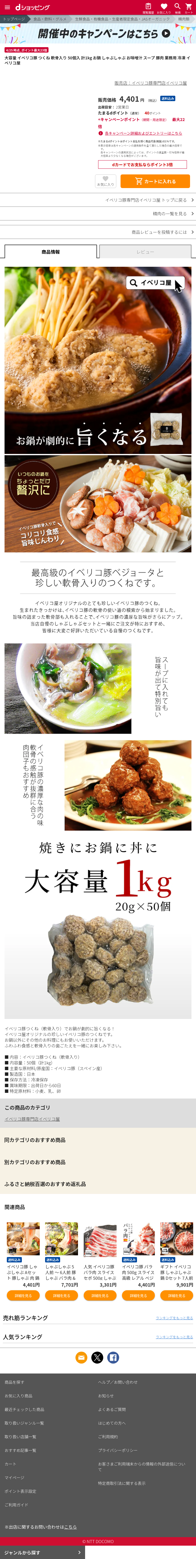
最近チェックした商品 (24, 1409)
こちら (70, 1527)
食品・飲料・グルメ (50, 19)
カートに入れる (155, 181)
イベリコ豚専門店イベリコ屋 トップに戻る (146, 200)
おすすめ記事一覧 (20, 1450)
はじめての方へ (112, 1423)
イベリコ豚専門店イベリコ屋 (32, 1119)
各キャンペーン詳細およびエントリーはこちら (143, 133)
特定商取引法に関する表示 (122, 1483)
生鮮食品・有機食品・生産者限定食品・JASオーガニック (122, 19)
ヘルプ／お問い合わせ (118, 1382)
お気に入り (105, 184)
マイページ (14, 1477)
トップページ (14, 19)
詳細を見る (23, 1295)
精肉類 (183, 19)
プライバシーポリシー (118, 1450)
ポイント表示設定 (20, 1491)
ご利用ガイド (16, 1505)
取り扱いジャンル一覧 (24, 1423)
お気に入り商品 (18, 1395)
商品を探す (14, 1382)
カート (10, 1464)
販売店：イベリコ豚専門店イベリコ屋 (151, 83)
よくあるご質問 (112, 1409)
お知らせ (106, 1395)
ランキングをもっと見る (174, 1317)
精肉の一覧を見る (170, 213)
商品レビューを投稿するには (159, 232)
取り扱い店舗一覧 (20, 1436)
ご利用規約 (108, 1436)
